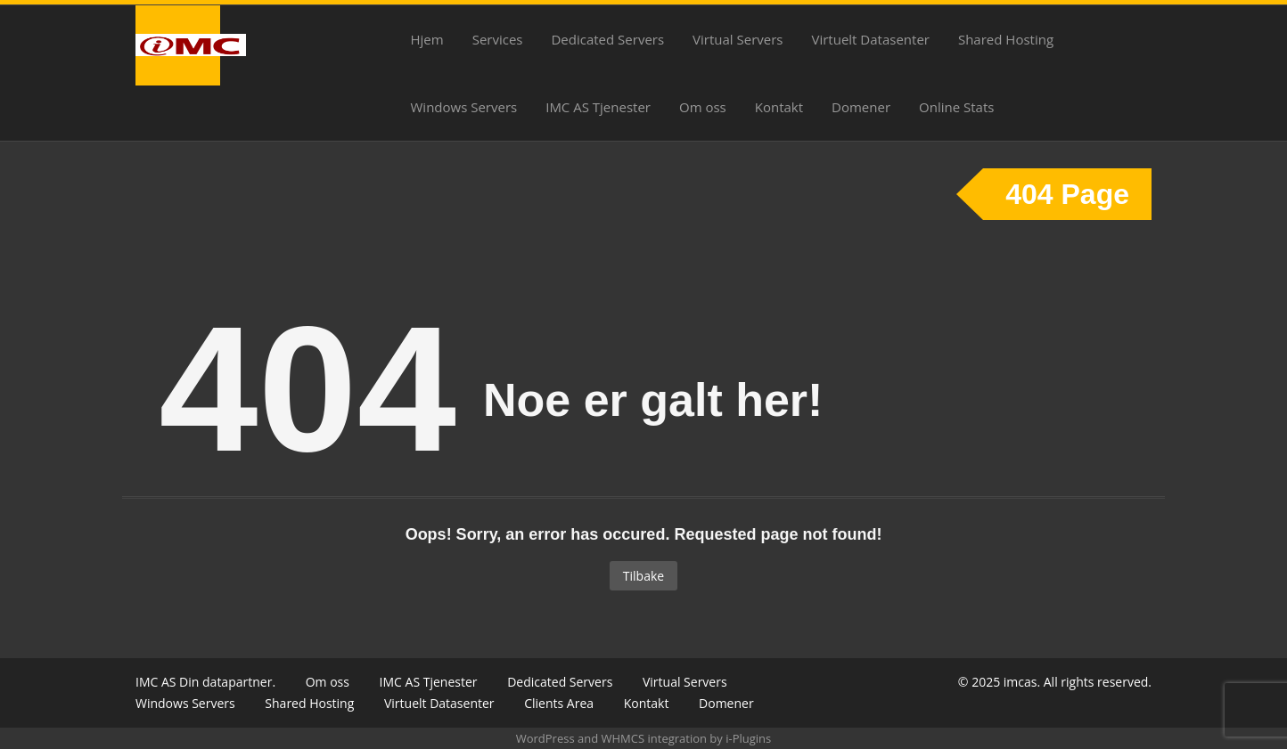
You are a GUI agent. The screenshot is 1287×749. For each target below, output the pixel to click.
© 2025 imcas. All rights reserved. (1055, 681)
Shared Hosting (1005, 39)
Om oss (702, 107)
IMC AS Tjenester (598, 107)
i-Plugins (748, 738)
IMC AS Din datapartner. (205, 681)
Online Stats (956, 107)
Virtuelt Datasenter (871, 39)
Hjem (427, 39)
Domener (861, 107)
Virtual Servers (738, 39)
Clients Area (559, 703)
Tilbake (643, 575)
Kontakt (779, 107)
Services (497, 39)
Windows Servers (464, 107)
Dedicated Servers (607, 39)
